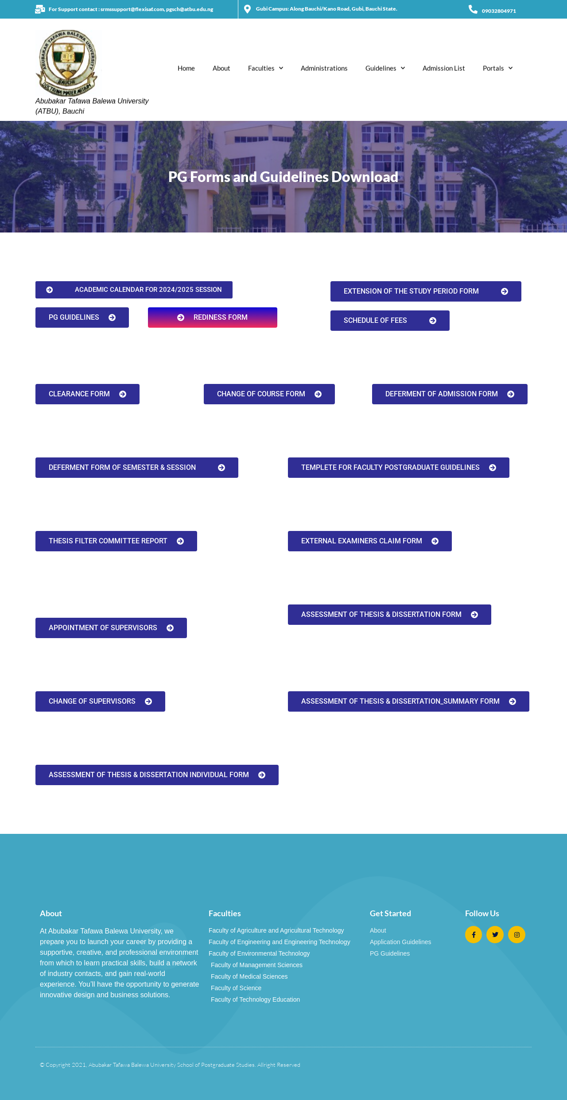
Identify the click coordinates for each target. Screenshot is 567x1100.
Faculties (265, 21)
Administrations (324, 21)
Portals (498, 21)
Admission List (444, 21)
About (221, 21)
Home (186, 21)
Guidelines (385, 21)
